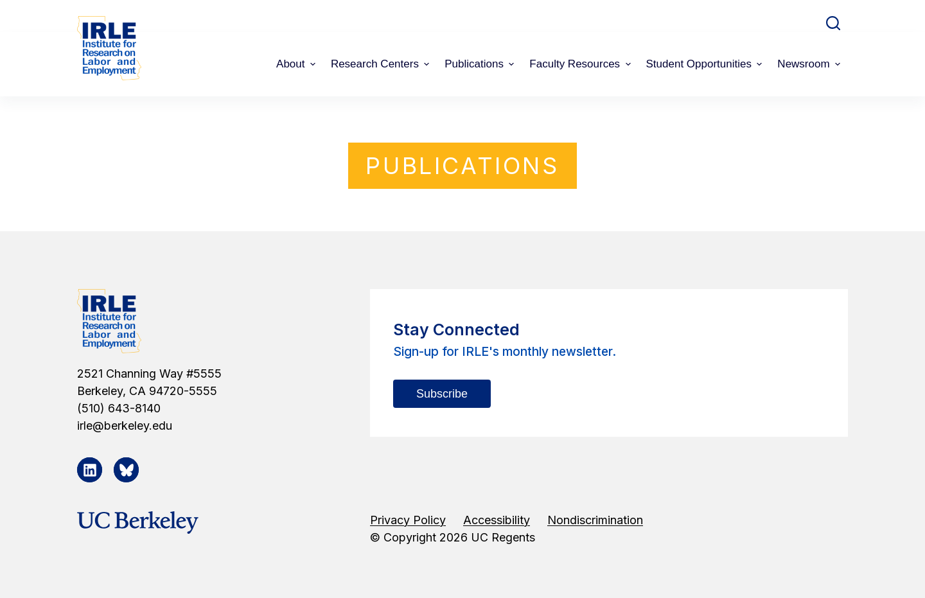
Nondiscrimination (595, 520)
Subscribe (442, 393)
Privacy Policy (408, 520)
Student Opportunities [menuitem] (706, 64)
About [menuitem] (297, 64)
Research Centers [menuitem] (381, 64)
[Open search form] (833, 23)
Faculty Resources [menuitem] (581, 64)
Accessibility (496, 520)
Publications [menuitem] (481, 64)
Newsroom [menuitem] (810, 64)
